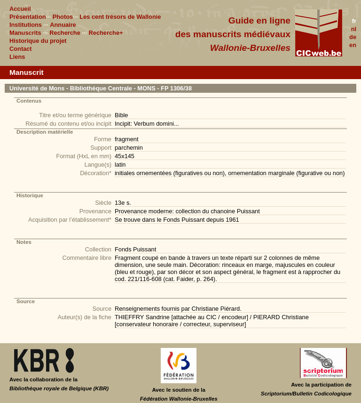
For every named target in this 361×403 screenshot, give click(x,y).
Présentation (27, 16)
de (352, 36)
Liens (17, 56)
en (352, 44)
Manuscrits (25, 32)
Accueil (20, 8)
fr (354, 20)
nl (353, 28)
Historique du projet (38, 40)
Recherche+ (106, 32)
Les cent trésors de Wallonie (120, 16)
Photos (63, 16)
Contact (20, 48)
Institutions (25, 24)
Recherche (64, 32)
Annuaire (63, 24)
